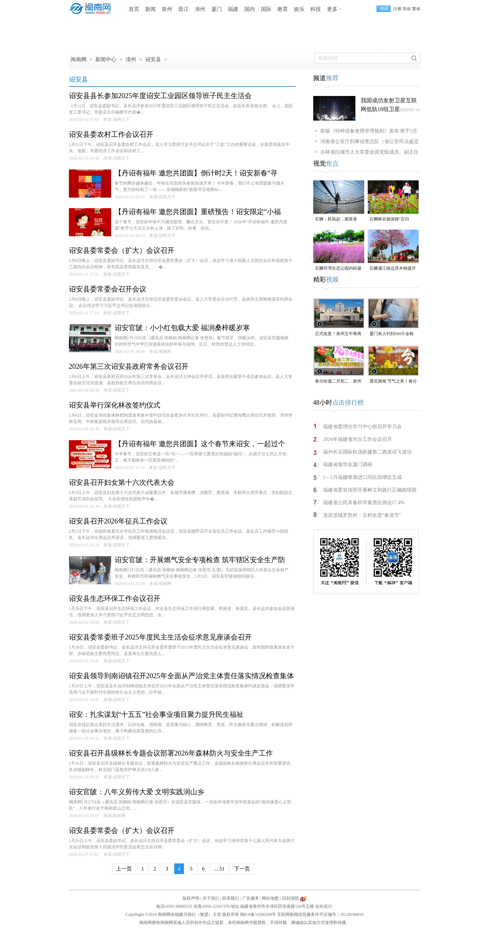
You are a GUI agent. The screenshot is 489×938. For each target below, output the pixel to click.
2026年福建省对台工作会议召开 (357, 439)
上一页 (124, 869)
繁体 (416, 8)
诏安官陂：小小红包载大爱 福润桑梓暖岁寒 (182, 328)
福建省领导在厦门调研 (347, 464)
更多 (332, 9)
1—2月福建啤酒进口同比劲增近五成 (362, 477)
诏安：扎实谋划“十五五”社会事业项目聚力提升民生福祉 (156, 714)
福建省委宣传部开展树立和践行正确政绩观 (370, 490)
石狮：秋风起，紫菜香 (336, 219)
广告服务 (250, 898)
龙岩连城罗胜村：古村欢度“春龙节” (362, 515)
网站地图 (270, 898)
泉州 (167, 9)
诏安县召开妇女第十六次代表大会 (121, 482)
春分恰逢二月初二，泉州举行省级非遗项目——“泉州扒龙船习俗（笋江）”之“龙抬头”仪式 (338, 382)
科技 (315, 9)
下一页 (242, 869)
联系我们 (230, 898)
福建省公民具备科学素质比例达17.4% (364, 502)
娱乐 (299, 9)
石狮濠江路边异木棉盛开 (392, 268)
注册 (397, 8)
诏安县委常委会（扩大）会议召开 (121, 250)
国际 (266, 9)
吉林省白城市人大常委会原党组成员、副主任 (369, 152)
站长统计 (323, 906)
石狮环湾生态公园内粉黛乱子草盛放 (338, 269)
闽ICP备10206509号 (258, 914)
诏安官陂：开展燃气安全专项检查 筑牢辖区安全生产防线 (200, 560)
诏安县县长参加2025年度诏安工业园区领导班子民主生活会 (160, 95)
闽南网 (78, 59)
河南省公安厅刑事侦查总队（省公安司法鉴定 (369, 141)
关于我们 (210, 898)
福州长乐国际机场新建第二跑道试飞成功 (367, 452)
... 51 (219, 869)
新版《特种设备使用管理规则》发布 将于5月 (369, 131)
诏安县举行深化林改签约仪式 (114, 405)
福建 (233, 9)
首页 (134, 9)
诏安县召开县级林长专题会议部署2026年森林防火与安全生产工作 (171, 753)
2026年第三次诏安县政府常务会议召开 (128, 366)
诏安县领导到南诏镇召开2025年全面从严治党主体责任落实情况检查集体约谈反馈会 (181, 676)
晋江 (183, 9)
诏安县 (153, 59)
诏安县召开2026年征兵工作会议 (118, 521)
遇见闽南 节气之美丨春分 (393, 381)
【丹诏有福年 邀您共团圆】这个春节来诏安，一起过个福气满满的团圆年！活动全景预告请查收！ (200, 444)
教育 (282, 9)
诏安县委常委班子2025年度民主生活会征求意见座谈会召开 (160, 637)
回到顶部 (290, 898)
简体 (407, 8)
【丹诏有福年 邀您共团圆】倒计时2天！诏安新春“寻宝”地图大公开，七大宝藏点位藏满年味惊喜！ (196, 173)
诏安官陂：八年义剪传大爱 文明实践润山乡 (136, 792)
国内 (249, 9)
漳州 (200, 9)
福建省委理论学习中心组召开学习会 (362, 426)
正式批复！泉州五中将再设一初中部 (338, 334)
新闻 (150, 9)
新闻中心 (105, 59)
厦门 (216, 9)
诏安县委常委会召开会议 (107, 289)
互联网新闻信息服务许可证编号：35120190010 (320, 914)
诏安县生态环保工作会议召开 (114, 598)
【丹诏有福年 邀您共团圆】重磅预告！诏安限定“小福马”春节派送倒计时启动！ (198, 212)
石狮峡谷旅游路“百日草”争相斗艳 (389, 220)
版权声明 (190, 898)
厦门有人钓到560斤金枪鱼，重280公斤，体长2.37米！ (393, 334)
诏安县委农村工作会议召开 (111, 134)
